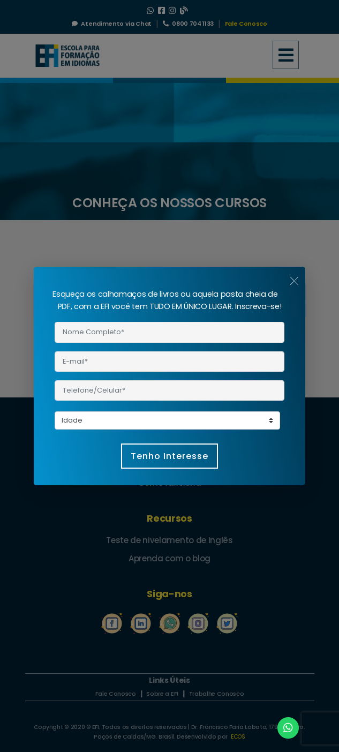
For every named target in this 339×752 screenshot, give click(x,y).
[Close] (294, 280)
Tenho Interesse (169, 456)
